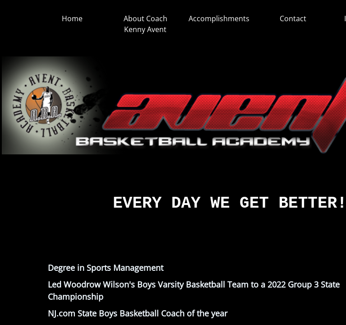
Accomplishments (219, 18)
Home (72, 18)
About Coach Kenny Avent (145, 24)
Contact (293, 18)
